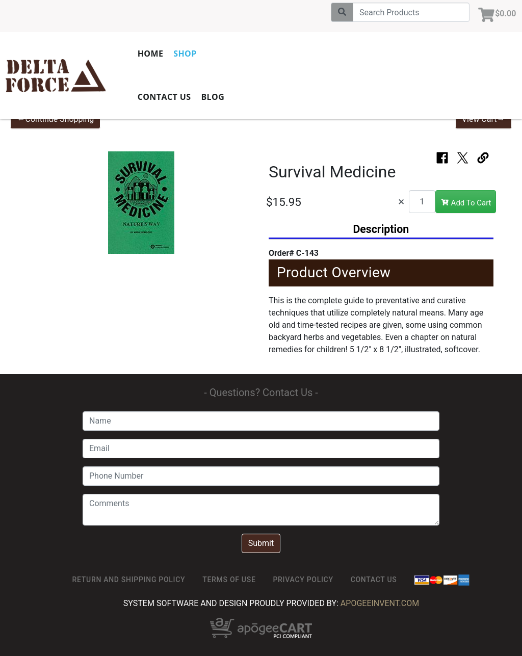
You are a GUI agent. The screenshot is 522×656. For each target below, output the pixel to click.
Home (173, 53)
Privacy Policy (303, 579)
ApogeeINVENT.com (380, 603)
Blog (235, 96)
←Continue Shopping (55, 119)
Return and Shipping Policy (129, 579)
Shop (207, 53)
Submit (261, 543)
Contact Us (187, 96)
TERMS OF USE (228, 579)
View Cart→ (483, 119)
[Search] (407, 12)
